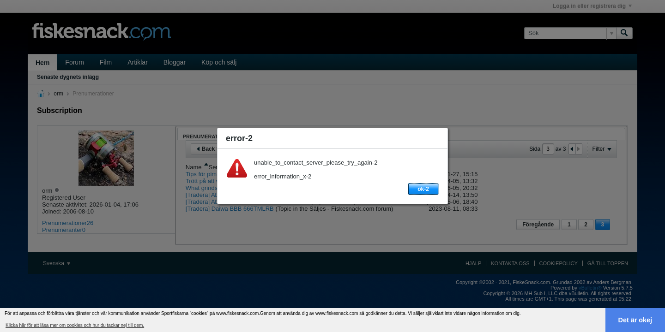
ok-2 (423, 189)
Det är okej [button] (635, 320)
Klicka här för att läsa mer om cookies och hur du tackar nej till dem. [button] (75, 325)
